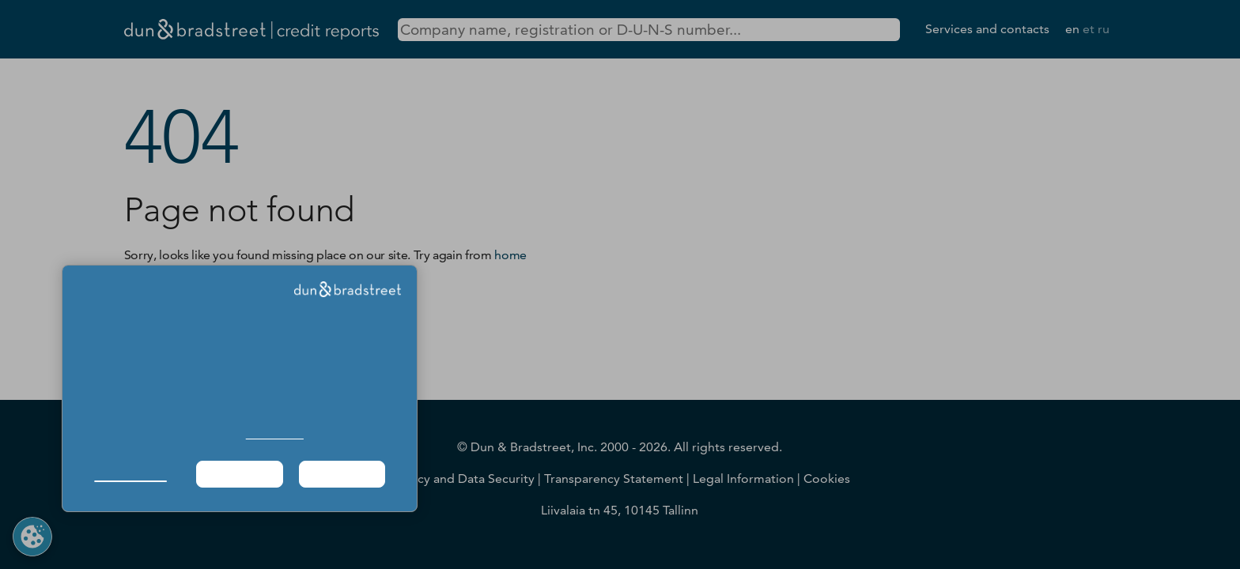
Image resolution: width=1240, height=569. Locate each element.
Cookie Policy (275, 434)
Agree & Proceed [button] (342, 474)
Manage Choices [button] (130, 474)
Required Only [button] (238, 474)
